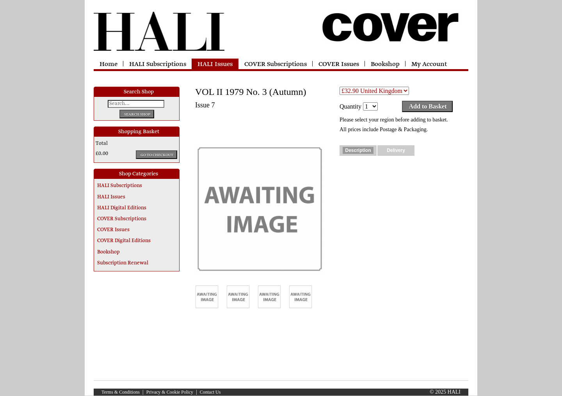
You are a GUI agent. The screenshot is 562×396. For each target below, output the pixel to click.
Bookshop (385, 64)
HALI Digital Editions (121, 208)
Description (358, 150)
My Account (429, 64)
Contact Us (210, 392)
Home (108, 64)
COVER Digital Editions (124, 241)
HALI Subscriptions (157, 64)
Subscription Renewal (122, 263)
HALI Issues (215, 64)
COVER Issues (338, 64)
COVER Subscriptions (275, 64)
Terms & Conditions (120, 392)
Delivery (396, 150)
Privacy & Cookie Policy (169, 392)
